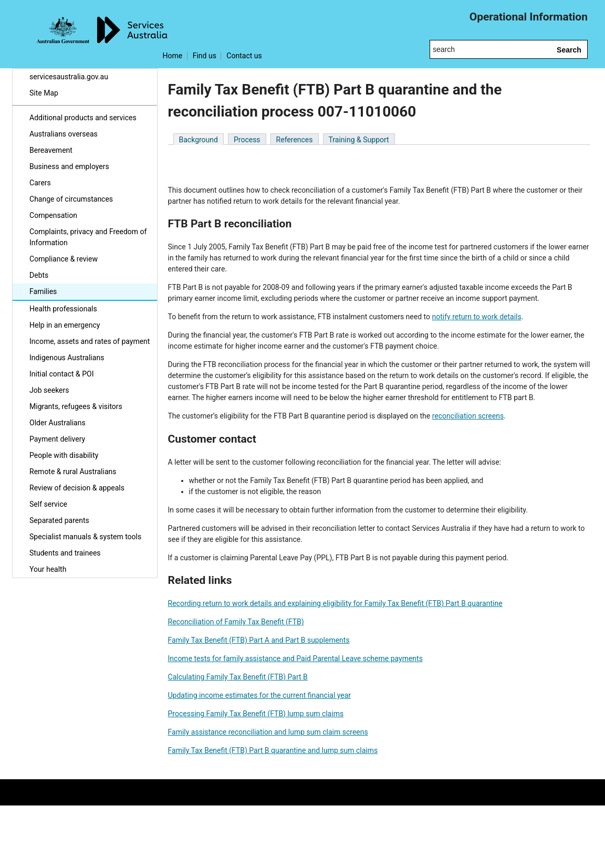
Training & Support (359, 139)
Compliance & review (63, 259)
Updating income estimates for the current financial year (259, 695)
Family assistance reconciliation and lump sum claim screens (268, 732)
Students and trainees (65, 553)
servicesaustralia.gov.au (68, 76)
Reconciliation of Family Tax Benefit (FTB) (236, 622)
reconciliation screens (468, 416)
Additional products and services (83, 117)
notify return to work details (476, 316)
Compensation (53, 215)
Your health (47, 569)
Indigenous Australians (66, 357)
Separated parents (59, 520)
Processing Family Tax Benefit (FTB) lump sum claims (256, 713)
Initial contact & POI (61, 374)
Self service (48, 504)
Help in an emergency (64, 325)
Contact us (244, 55)
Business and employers (69, 166)
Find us (204, 55)
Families (43, 291)
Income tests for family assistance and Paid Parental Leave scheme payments (295, 658)
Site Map (43, 93)
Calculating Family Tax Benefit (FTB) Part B (238, 677)
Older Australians (57, 422)
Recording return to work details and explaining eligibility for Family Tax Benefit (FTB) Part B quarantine (335, 603)
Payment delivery (57, 439)
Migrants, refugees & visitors (75, 406)
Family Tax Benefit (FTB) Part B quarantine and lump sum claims (273, 750)
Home (173, 55)
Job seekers (49, 390)
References (294, 139)
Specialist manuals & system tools (85, 536)
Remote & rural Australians (72, 471)
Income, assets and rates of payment (89, 341)
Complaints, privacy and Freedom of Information (88, 237)
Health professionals (63, 309)
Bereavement (50, 150)
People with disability (63, 455)
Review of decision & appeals (76, 488)
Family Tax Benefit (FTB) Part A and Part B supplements (259, 640)
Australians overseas (63, 134)
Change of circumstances (71, 199)
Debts (38, 275)
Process (247, 139)
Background (198, 139)
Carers (40, 183)
